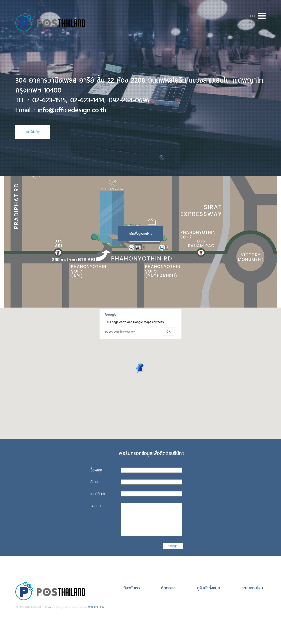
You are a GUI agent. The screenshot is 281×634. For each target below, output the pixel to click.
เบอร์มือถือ (32, 131)
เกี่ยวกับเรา (131, 588)
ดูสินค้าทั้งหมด (208, 588)
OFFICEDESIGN (96, 607)
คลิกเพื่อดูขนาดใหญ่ (140, 233)
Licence (49, 607)
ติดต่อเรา (168, 588)
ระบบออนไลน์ (252, 588)
